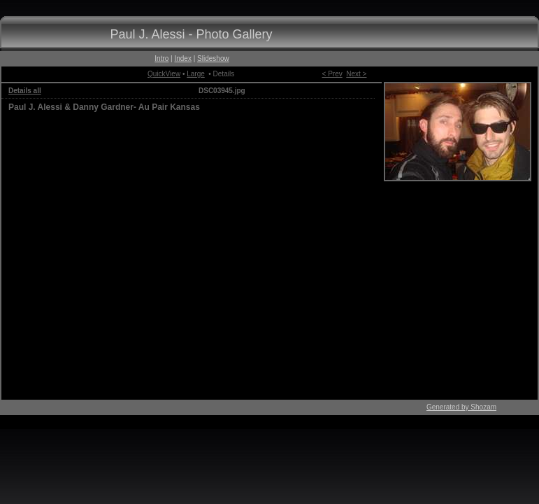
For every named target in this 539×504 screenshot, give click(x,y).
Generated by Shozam (461, 407)
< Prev (332, 74)
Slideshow (213, 58)
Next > (356, 74)
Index (182, 58)
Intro (161, 58)
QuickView (164, 74)
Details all (24, 90)
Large (196, 74)
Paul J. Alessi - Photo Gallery (191, 34)
